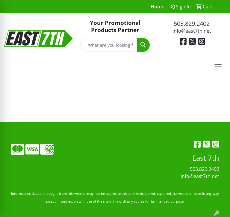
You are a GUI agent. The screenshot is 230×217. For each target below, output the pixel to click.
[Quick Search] (108, 45)
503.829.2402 (192, 23)
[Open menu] (218, 67)
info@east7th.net (191, 31)
